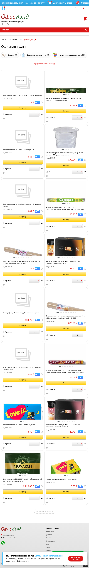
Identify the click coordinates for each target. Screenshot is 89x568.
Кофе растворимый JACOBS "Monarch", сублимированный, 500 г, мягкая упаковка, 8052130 (22, 480)
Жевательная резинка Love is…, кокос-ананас (61, 479)
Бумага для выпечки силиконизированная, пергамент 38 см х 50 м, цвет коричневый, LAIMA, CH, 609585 (65, 317)
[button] (3, 8)
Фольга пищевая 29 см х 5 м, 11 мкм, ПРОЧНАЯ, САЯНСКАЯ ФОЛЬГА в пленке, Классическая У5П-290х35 (65, 208)
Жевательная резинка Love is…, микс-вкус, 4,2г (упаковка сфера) (22, 205)
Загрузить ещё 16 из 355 (44, 511)
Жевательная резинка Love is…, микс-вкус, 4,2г (18, 150)
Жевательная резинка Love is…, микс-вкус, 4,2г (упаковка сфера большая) (22, 368)
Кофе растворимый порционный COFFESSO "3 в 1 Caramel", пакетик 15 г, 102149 (63, 263)
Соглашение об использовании (49, 556)
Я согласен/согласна (75, 558)
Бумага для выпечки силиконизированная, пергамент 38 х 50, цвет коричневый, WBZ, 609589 (22, 263)
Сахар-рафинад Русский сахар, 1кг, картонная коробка (21, 313)
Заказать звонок (7, 535)
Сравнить (7, 114)
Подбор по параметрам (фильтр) (44, 64)
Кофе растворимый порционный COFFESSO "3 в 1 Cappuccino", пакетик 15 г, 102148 (63, 426)
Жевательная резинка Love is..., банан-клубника (19, 425)
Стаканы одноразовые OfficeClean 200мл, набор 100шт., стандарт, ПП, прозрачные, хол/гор (64, 154)
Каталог (5, 30)
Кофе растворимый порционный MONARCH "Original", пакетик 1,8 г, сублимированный (64, 99)
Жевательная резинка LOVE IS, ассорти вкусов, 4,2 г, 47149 (22, 95)
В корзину (23, 108)
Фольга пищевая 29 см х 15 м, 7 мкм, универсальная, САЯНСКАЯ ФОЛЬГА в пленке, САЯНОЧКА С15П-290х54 (65, 371)
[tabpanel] (66, 91)
